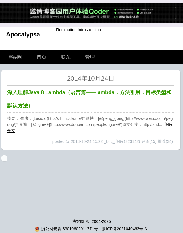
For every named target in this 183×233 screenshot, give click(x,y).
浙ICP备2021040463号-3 (124, 228)
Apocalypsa (23, 34)
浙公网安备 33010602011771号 (66, 228)
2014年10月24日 (90, 78)
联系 (66, 57)
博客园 (14, 57)
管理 (90, 57)
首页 (41, 57)
